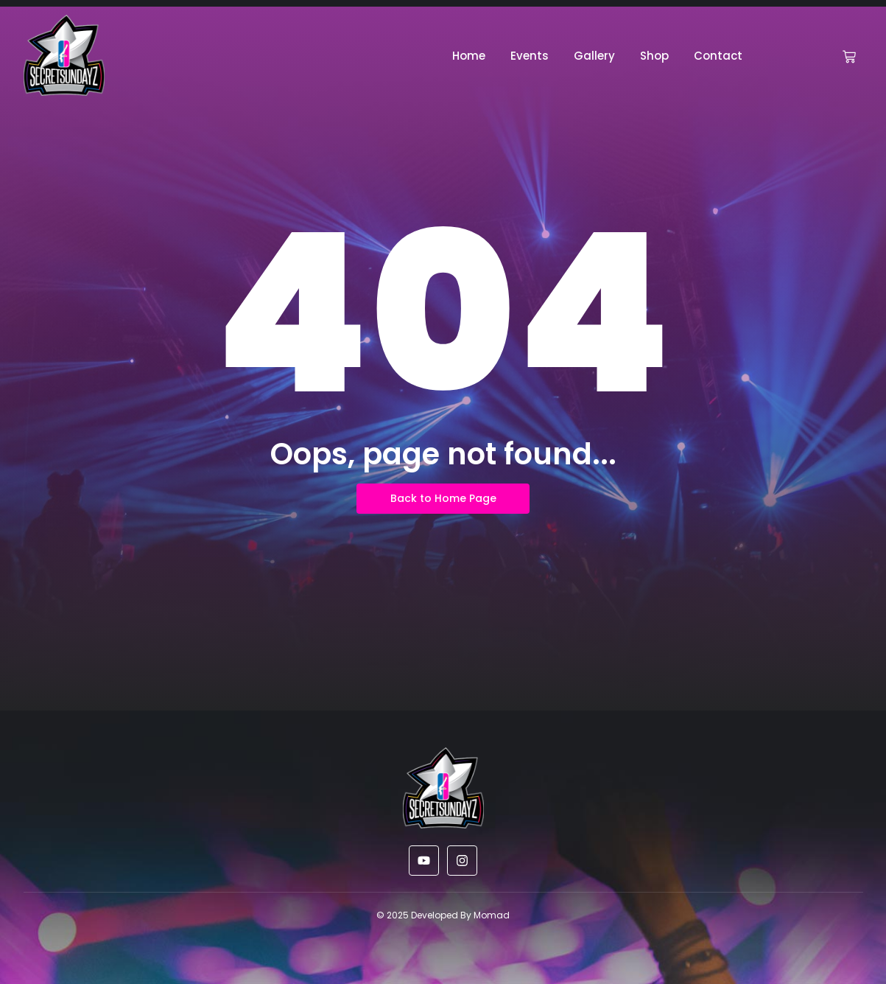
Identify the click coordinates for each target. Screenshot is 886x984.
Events (529, 55)
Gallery (594, 55)
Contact (718, 55)
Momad (492, 915)
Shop (654, 55)
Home (468, 55)
